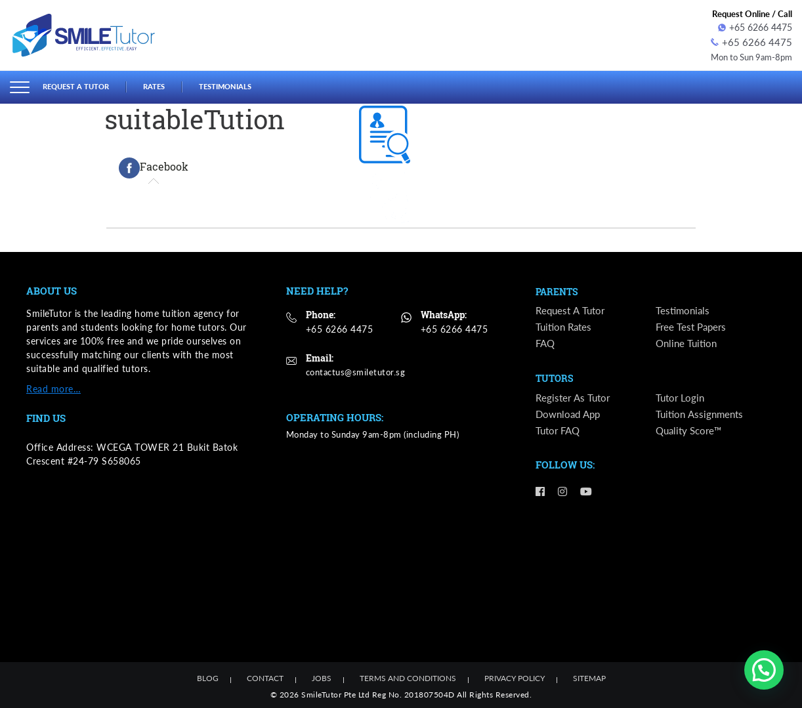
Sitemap (589, 676)
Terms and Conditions (408, 676)
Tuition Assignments (702, 415)
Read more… (53, 386)
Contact (265, 676)
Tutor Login (681, 398)
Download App (570, 415)
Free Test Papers (693, 326)
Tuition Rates (565, 326)
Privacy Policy (514, 676)
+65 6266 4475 (755, 27)
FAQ (546, 343)
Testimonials (244, 84)
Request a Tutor (81, 84)
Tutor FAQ (559, 432)
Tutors (556, 379)
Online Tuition (688, 343)
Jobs (321, 676)
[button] (764, 670)
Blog (208, 676)
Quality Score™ (691, 432)
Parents (558, 290)
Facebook (153, 166)
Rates (166, 84)
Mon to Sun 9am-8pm (747, 54)
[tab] (153, 166)
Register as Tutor (574, 398)
